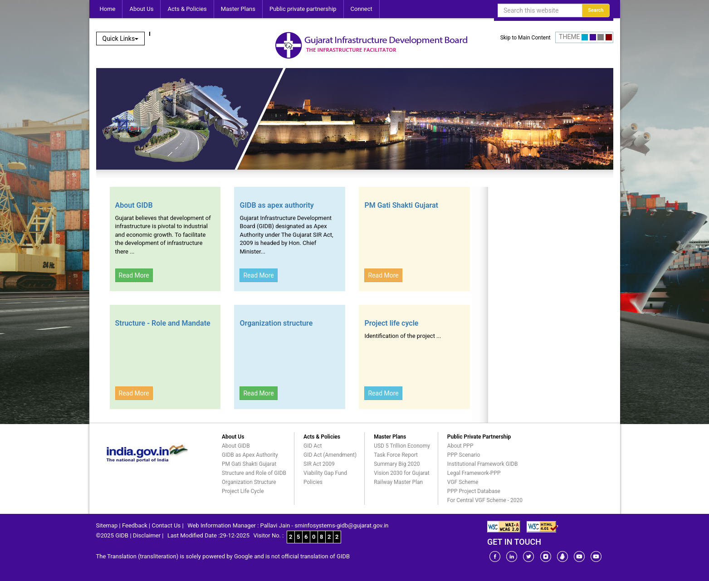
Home (108, 8)
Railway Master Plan (398, 482)
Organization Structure (249, 482)
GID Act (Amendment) (330, 455)
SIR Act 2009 (319, 464)
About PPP (460, 446)
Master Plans (238, 8)
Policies (313, 482)
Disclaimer (147, 535)
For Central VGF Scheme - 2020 (485, 500)
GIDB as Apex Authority (250, 455)
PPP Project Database (473, 491)
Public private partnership (303, 8)
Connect (361, 8)
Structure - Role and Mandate (162, 323)
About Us (141, 8)
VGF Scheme (463, 482)
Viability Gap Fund (325, 473)
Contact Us (166, 525)
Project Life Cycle (243, 491)
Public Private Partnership (479, 437)
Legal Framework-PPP (474, 473)
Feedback (134, 525)
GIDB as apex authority (276, 205)
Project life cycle (391, 323)
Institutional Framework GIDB (482, 464)
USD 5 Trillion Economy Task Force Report (402, 450)
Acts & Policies (186, 8)
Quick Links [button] (121, 38)
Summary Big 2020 (397, 464)
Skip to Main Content (525, 37)
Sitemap (107, 525)
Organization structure (276, 323)
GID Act (312, 446)
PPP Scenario (463, 455)
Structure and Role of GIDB (254, 473)
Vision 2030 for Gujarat (402, 473)
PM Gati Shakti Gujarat (401, 205)
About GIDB (134, 205)
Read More (134, 275)
